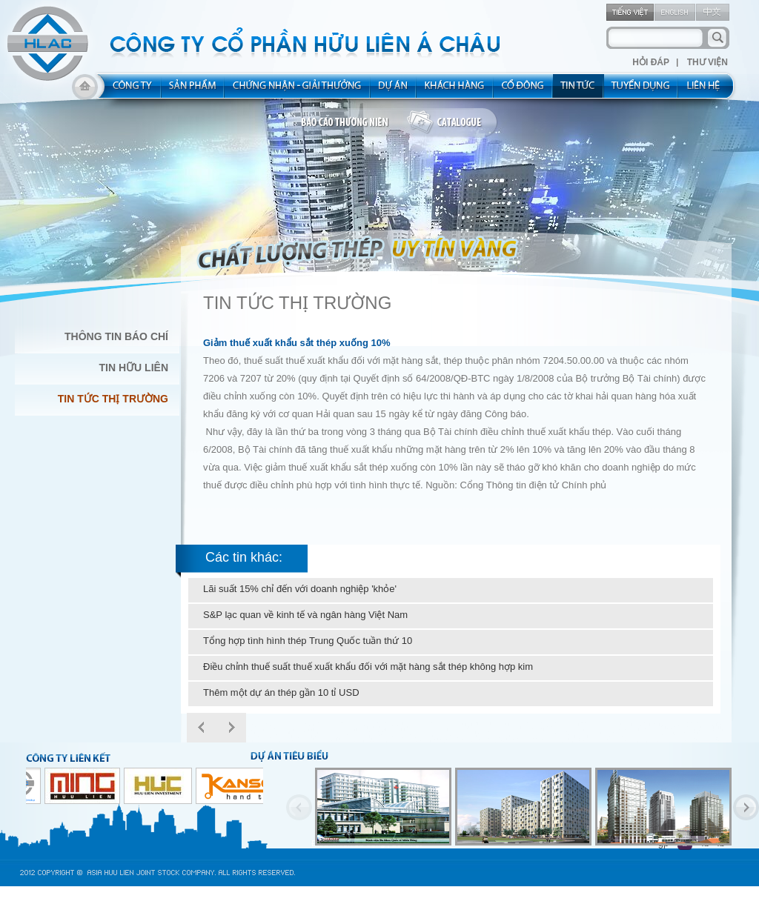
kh (455, 90)
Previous (299, 807)
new (578, 90)
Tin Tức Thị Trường (113, 399)
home (85, 90)
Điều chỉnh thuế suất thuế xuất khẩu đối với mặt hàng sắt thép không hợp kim (368, 666)
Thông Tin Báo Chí (116, 336)
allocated (298, 90)
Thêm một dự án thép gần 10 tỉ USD (281, 692)
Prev (201, 727)
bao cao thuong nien (347, 123)
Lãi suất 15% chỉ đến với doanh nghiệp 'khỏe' (300, 588)
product (193, 90)
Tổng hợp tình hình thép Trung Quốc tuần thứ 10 (307, 640)
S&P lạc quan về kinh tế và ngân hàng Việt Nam (305, 614)
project (394, 90)
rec (641, 90)
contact (708, 90)
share (523, 90)
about (128, 90)
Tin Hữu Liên (133, 367)
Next (231, 727)
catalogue (452, 123)
